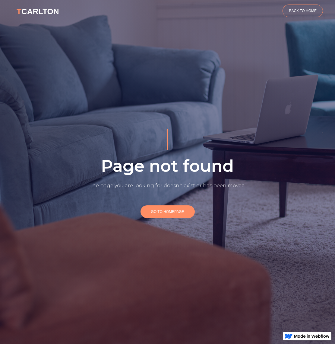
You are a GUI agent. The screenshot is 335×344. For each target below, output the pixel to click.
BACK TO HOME (303, 11)
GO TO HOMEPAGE (167, 212)
